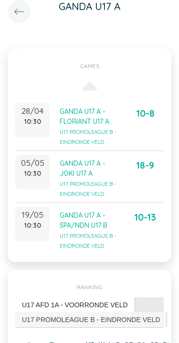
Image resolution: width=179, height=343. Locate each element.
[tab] (75, 305)
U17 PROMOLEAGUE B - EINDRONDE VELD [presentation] (91, 319)
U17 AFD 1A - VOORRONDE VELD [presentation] (75, 305)
